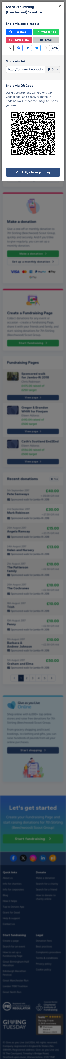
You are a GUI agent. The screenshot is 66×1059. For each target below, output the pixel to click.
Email (46, 40)
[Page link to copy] (25, 69)
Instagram (19, 40)
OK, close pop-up (33, 172)
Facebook (18, 32)
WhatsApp (46, 32)
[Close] (60, 6)
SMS (55, 48)
